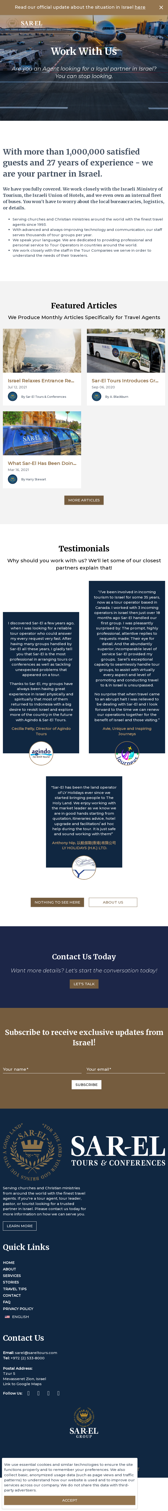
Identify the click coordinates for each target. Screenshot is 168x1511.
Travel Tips (15, 1324)
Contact (12, 1331)
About (9, 1304)
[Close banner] (161, 7)
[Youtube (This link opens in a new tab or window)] (58, 1429)
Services (12, 1311)
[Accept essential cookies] (69, 1500)
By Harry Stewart (33, 514)
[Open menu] (156, 25)
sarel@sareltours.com (36, 1388)
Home (9, 1298)
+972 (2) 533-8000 (28, 1393)
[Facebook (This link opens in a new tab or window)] (28, 1429)
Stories (11, 1317)
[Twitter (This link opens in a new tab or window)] (48, 1429)
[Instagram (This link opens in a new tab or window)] (38, 1429)
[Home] (24, 24)
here (140, 7)
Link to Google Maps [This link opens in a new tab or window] (22, 1419)
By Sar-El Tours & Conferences (43, 414)
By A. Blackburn (116, 414)
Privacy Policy (18, 1344)
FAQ (6, 1337)
